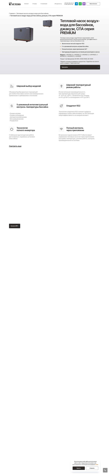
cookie (96, 464)
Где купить (65, 67)
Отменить (92, 468)
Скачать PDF (14, 226)
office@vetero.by (58, 3)
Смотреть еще (15, 146)
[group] (23, 35)
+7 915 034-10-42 (68, 4)
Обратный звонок (93, 3)
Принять (79, 468)
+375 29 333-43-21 (69, 3)
